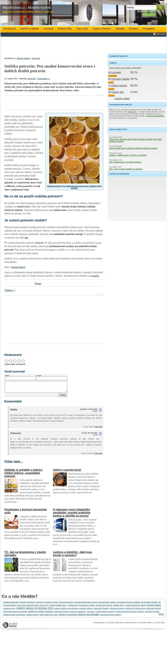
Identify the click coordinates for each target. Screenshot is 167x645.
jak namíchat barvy (66, 604)
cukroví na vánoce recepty (47, 604)
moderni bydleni (153, 607)
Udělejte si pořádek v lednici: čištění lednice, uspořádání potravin (23, 475)
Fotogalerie (149, 28)
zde (26, 237)
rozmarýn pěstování (77, 613)
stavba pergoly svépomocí (14, 617)
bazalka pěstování (11, 604)
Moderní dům (64, 28)
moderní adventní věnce (135, 607)
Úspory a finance (102, 28)
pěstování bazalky (101, 610)
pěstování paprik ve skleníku (15, 613)
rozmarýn (91, 613)
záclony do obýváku (88, 616)
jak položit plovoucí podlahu (128, 604)
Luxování (116, 72)
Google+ (95, 275)
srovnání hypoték (152, 613)
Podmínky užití (131, 625)
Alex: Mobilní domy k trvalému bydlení (125, 162)
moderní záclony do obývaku (66, 610)
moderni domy (9, 610)
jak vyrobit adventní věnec (28, 607)
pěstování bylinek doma (135, 610)
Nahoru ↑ (10, 290)
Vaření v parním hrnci (67, 472)
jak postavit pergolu (149, 604)
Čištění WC (117, 92)
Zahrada (119, 28)
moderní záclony (86, 610)
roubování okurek (61, 613)
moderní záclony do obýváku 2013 (34, 610)
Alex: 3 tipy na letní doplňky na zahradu (126, 169)
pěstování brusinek (117, 610)
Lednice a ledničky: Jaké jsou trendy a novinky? (72, 556)
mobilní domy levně (104, 607)
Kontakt (111, 625)
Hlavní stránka (23, 58)
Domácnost (9, 28)
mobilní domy (118, 607)
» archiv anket (122, 98)
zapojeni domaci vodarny (110, 617)
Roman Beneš (18, 267)
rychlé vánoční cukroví (105, 613)
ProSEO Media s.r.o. (148, 625)
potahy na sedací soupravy (40, 613)
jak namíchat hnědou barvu (86, 604)
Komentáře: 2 (43, 78)
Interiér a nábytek (29, 28)
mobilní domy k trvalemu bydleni (81, 607)
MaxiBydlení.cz (101, 625)
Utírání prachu (119, 85)
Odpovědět (98, 429)
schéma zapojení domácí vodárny (129, 613)
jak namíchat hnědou (107, 604)
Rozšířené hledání (146, 11)
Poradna (133, 28)
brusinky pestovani (27, 604)
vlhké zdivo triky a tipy (48, 617)
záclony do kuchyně (68, 616)
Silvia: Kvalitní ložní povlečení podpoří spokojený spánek (133, 148)
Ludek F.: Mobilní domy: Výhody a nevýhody (128, 155)
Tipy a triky (82, 28)
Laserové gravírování (155, 116)
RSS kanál (160, 34)
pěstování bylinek (153, 610)
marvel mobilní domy (58, 607)
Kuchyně (48, 28)
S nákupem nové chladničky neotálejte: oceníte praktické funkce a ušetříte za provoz (71, 514)
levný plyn (132, 112)
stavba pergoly (32, 617)
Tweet (38, 283)
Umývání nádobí (120, 79)
